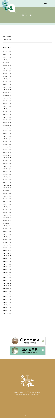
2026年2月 (6, 57)
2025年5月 (6, 76)
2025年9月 (6, 68)
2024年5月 (6, 109)
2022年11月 (6, 155)
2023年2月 (6, 147)
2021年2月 (6, 212)
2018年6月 (6, 299)
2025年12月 (6, 62)
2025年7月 (6, 71)
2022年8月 (6, 163)
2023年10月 (6, 125)
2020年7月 (6, 231)
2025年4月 (6, 79)
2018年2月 (6, 310)
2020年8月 (6, 228)
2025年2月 (6, 84)
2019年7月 (6, 264)
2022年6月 (6, 169)
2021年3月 (6, 209)
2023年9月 (6, 128)
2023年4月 (6, 141)
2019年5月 (6, 269)
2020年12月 (6, 218)
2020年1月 (6, 247)
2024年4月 (6, 111)
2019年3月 (6, 275)
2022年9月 (6, 160)
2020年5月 (6, 237)
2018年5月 (6, 302)
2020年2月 (6, 245)
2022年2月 (6, 179)
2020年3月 (6, 242)
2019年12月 (6, 250)
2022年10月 (6, 158)
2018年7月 (6, 296)
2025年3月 (6, 81)
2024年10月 (6, 95)
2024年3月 (6, 114)
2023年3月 (6, 144)
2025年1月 (6, 87)
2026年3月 (6, 54)
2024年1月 (6, 119)
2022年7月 (6, 166)
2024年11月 (6, 92)
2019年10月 (6, 256)
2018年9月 (6, 291)
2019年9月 (6, 258)
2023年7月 (6, 133)
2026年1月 (6, 60)
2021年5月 (6, 204)
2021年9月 (6, 193)
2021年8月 (6, 196)
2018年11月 (6, 286)
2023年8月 (6, 130)
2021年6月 (6, 201)
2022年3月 (6, 177)
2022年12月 (6, 152)
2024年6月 (6, 106)
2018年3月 (6, 307)
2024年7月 (6, 103)
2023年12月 (6, 122)
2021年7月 (6, 198)
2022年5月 (6, 171)
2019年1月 (6, 280)
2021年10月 (6, 190)
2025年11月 (6, 65)
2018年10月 (6, 288)
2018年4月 (6, 305)
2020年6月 (6, 234)
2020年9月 (6, 226)
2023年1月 (6, 149)
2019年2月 (6, 277)
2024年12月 (6, 90)
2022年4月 (6, 174)
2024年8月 (6, 100)
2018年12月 (6, 283)
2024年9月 (6, 98)
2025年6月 (6, 73)
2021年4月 (6, 207)
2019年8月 (6, 261)
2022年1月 (6, 182)
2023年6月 (6, 136)
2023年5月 (6, 139)
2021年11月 (6, 188)
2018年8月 (6, 294)
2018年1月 (6, 313)
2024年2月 (6, 117)
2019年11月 (6, 253)
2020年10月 (6, 223)
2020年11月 (6, 220)
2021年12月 (6, 185)
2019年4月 (6, 272)
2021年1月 (6, 215)
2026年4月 (6, 51)
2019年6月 (6, 266)
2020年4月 (6, 239)
